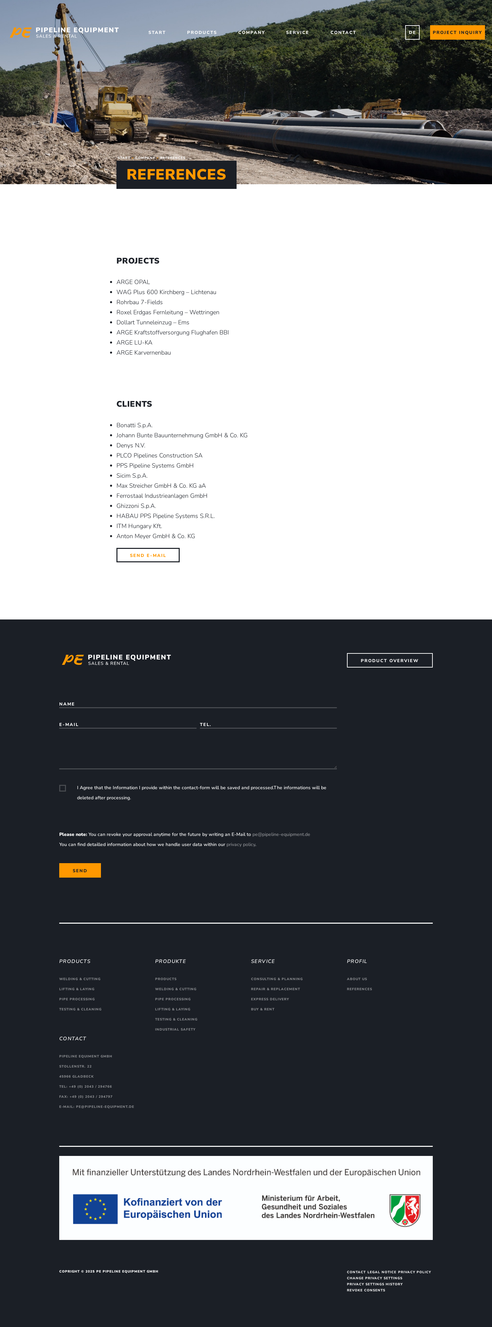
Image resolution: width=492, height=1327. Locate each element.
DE (412, 33)
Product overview (390, 661)
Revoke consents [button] (366, 1290)
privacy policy (240, 844)
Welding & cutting (80, 979)
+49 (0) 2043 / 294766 (90, 1086)
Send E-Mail (148, 556)
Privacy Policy (414, 1272)
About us (357, 979)
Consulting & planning (277, 979)
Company (251, 33)
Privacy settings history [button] (375, 1284)
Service (297, 33)
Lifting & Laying (77, 989)
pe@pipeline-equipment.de (281, 834)
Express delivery (270, 999)
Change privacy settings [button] (374, 1278)
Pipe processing (77, 999)
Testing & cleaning (80, 1009)
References (359, 989)
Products (202, 33)
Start (157, 33)
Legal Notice (381, 1272)
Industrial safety (175, 1029)
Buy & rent (263, 1009)
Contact (343, 33)
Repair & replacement (275, 989)
